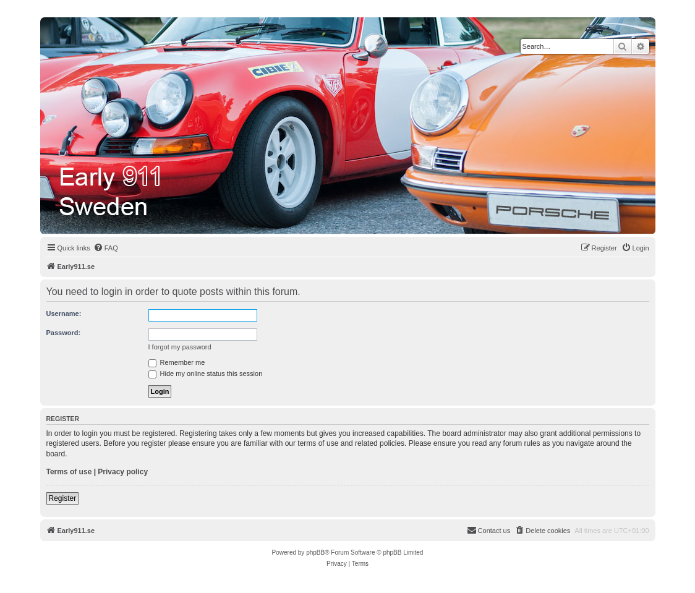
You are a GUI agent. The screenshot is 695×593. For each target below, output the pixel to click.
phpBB (315, 552)
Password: (63, 332)
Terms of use (69, 471)
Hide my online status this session (205, 373)
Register (63, 498)
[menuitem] (105, 248)
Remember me (176, 362)
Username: (64, 313)
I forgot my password (179, 347)
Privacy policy (123, 471)
